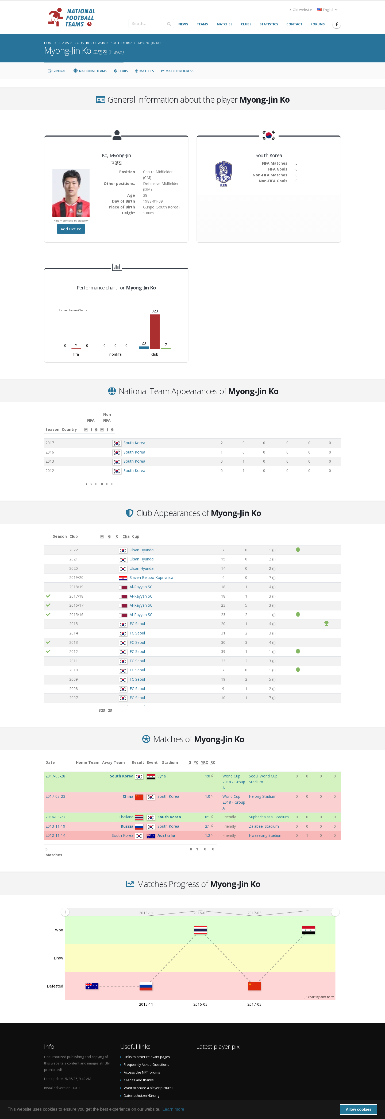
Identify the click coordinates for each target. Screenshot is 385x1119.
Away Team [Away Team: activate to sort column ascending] (143, 756)
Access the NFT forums (142, 1038)
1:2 (182, 807)
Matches (144, 71)
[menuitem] (200, 878)
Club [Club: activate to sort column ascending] (97, 530)
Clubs (121, 71)
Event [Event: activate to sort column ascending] (197, 756)
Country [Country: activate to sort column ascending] (110, 423)
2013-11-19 (55, 797)
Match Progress (177, 71)
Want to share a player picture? (148, 1053)
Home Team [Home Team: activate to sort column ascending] (117, 756)
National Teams (90, 71)
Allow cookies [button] (358, 1109)
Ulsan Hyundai (116, 544)
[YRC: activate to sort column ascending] (328, 756)
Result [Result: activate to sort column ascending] (183, 756)
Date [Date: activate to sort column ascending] (50, 756)
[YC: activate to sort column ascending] (319, 756)
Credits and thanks (139, 1046)
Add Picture (71, 228)
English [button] (327, 9)
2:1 (182, 797)
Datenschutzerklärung (141, 1061)
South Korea (125, 436)
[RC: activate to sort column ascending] (337, 756)
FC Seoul (112, 617)
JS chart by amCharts (72, 310)
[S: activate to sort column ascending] (255, 423)
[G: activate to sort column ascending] (271, 423)
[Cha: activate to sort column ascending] (308, 530)
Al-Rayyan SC (115, 580)
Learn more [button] (173, 1109)
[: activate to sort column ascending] (48, 530)
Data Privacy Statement (142, 1069)
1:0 (182, 770)
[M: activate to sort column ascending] (238, 423)
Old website (301, 9)
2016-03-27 (55, 788)
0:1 (182, 788)
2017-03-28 (55, 770)
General (57, 71)
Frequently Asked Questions (146, 1030)
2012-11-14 (55, 807)
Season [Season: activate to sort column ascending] (52, 423)
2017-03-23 (55, 779)
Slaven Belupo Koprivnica (126, 571)
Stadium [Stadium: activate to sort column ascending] (260, 756)
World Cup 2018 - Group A (215, 770)
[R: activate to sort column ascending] (281, 530)
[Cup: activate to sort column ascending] (330, 530)
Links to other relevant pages (147, 1022)
